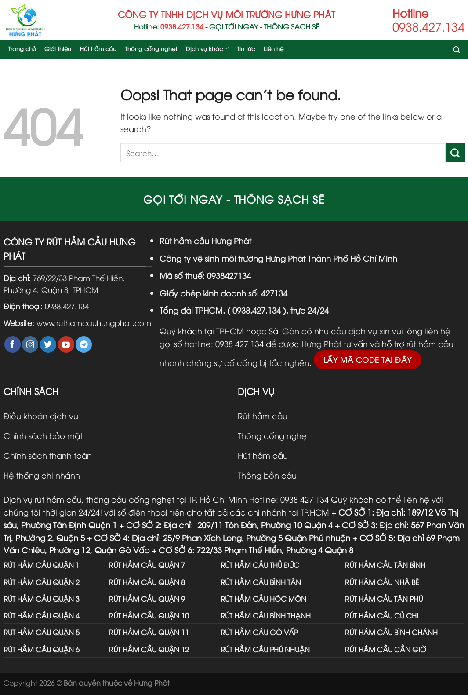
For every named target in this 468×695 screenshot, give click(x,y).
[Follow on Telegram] (84, 344)
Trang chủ (22, 48)
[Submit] (455, 152)
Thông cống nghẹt (151, 48)
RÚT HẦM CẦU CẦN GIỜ (385, 649)
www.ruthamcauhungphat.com (93, 322)
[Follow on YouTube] (66, 344)
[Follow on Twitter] (48, 344)
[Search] (457, 51)
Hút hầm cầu (98, 48)
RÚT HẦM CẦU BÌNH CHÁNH (391, 632)
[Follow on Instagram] (30, 344)
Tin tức (246, 48)
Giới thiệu (57, 48)
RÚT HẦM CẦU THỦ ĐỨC (260, 565)
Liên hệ (273, 48)
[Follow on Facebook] (12, 344)
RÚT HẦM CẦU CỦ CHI (381, 615)
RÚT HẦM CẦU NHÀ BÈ (382, 582)
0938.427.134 (67, 305)
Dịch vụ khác (207, 48)
